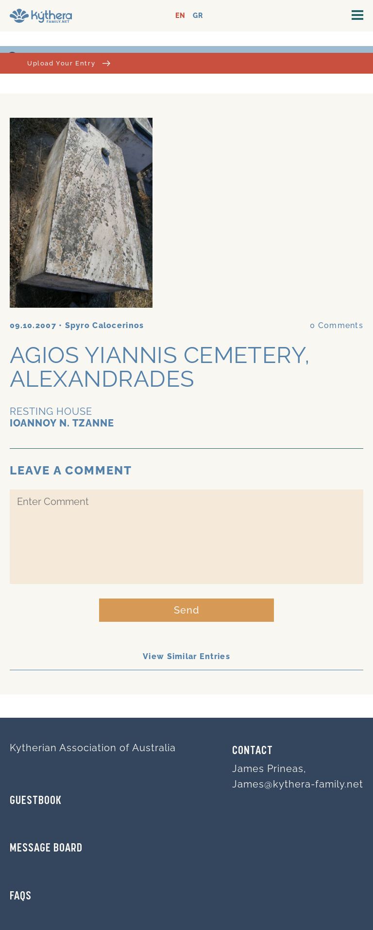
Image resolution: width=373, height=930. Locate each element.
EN (180, 15)
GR (198, 15)
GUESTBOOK (36, 801)
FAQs (21, 896)
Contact (252, 751)
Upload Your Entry (68, 63)
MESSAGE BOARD (46, 848)
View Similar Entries (186, 656)
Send (187, 610)
